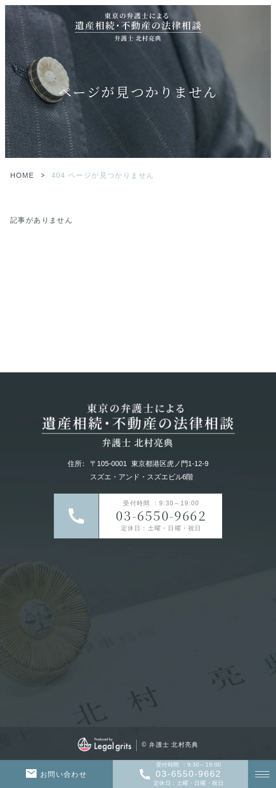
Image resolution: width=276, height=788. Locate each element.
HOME (22, 175)
